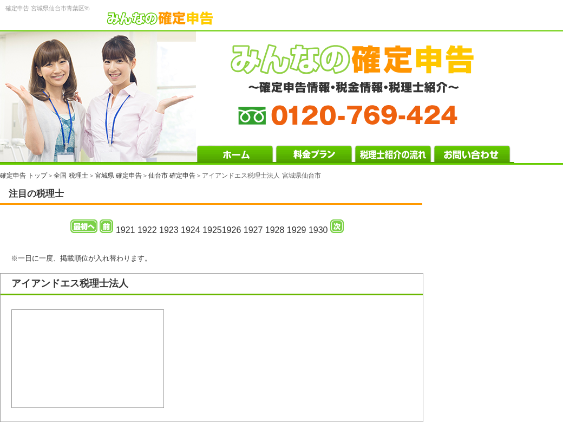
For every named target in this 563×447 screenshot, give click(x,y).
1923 (169, 230)
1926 (231, 230)
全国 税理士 (71, 175)
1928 (275, 230)
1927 (253, 230)
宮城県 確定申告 (118, 175)
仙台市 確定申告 (171, 175)
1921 (125, 230)
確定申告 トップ (23, 175)
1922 (147, 230)
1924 (190, 230)
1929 (296, 230)
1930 (318, 230)
